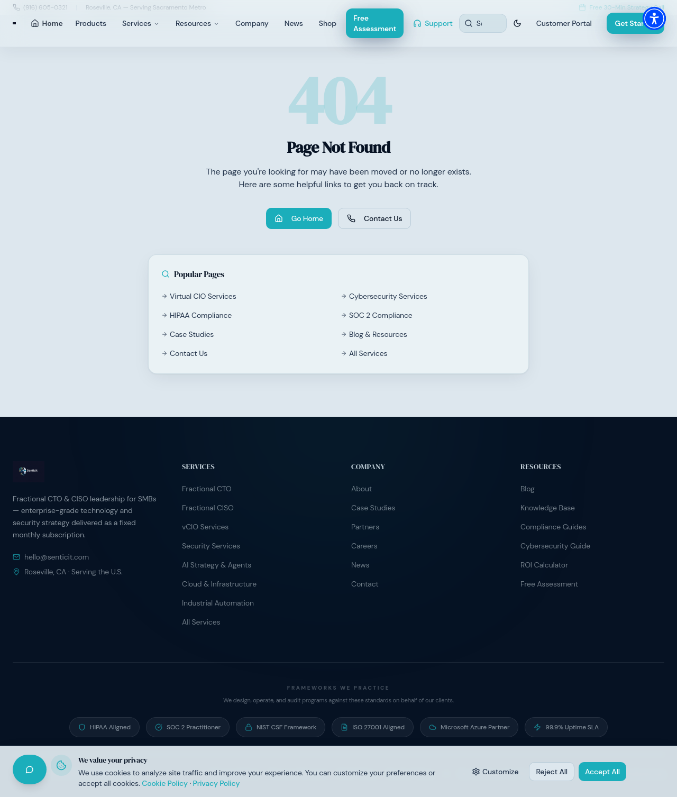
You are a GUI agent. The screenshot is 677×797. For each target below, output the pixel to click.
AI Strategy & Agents (216, 565)
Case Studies (187, 334)
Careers (364, 546)
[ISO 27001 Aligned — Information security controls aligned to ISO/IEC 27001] (373, 727)
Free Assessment (374, 23)
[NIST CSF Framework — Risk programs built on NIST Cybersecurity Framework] (280, 727)
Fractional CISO (208, 507)
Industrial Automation (218, 603)
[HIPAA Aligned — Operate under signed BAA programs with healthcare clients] (104, 727)
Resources (197, 23)
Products (91, 23)
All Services (364, 353)
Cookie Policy (165, 783)
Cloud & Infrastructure (219, 584)
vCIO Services (205, 527)
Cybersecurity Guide (555, 546)
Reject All (552, 771)
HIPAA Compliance (196, 315)
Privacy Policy (216, 783)
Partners (365, 527)
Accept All (602, 771)
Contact (365, 584)
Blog (527, 488)
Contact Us (374, 218)
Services (141, 23)
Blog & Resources (374, 334)
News (294, 23)
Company (252, 23)
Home (47, 23)
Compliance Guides (553, 527)
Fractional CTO (207, 488)
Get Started (635, 23)
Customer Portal (564, 23)
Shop (327, 23)
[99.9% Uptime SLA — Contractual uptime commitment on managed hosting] (566, 727)
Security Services (211, 546)
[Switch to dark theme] (517, 23)
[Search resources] (483, 23)
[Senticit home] (14, 23)
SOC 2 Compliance (377, 315)
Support (433, 23)
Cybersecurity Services (384, 296)
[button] (654, 18)
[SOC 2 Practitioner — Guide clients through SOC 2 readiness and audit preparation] (188, 727)
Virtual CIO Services (198, 296)
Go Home (299, 218)
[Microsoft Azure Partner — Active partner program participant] (469, 727)
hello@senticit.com (51, 557)
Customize (495, 771)
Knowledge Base (547, 507)
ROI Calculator (544, 565)
